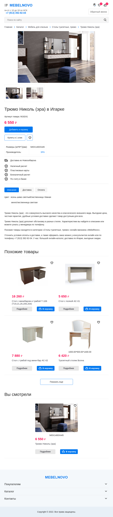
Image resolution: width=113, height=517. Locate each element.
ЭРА (43, 152)
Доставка (27, 190)
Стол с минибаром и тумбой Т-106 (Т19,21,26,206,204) (29, 302)
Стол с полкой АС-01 (69, 301)
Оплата (41, 190)
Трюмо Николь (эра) (45, 443)
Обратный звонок (98, 12)
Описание (11, 190)
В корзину (48, 309)
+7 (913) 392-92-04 (16, 13)
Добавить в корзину (18, 129)
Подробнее (22, 309)
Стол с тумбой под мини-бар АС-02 (30, 360)
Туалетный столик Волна (71, 360)
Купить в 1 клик (15, 137)
